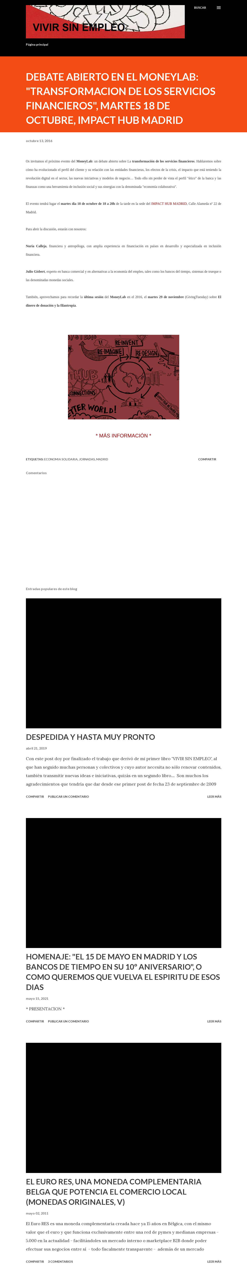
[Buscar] (200, 7)
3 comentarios (60, 1261)
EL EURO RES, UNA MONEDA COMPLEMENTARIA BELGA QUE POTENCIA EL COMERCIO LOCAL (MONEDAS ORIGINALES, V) (114, 1191)
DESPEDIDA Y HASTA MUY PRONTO (90, 736)
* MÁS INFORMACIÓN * (123, 435)
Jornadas (87, 459)
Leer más (214, 796)
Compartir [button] (207, 459)
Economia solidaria (61, 459)
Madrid (102, 459)
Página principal (37, 44)
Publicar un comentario (68, 796)
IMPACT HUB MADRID (169, 203)
